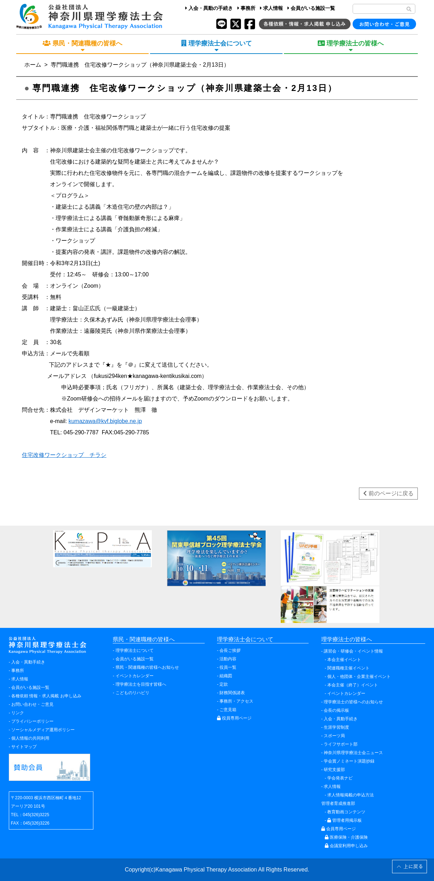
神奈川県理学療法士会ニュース (353, 752)
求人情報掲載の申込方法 (350, 795)
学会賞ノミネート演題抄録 (349, 761)
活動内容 (227, 658)
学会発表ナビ (340, 778)
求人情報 (271, 8)
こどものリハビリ (132, 692)
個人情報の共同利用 (30, 738)
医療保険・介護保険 (346, 837)
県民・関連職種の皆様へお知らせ (147, 667)
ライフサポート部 (341, 744)
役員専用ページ (234, 718)
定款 (223, 684)
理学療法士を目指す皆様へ (141, 684)
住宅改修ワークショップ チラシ (64, 455)
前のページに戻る (388, 493)
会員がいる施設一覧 (311, 8)
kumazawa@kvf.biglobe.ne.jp (105, 421)
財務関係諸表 (232, 692)
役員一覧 (227, 667)
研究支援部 (334, 769)
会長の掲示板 (336, 710)
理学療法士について (135, 650)
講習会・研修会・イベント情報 (353, 651)
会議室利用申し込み (346, 845)
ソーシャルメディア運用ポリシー (43, 729)
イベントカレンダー (135, 675)
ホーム (32, 65)
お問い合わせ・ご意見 (32, 704)
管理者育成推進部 (338, 803)
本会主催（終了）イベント (352, 685)
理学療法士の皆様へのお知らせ (353, 701)
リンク (17, 712)
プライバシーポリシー (32, 721)
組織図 (225, 675)
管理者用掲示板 (344, 820)
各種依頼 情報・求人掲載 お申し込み (46, 695)
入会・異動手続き (28, 662)
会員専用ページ (338, 828)
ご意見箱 (227, 709)
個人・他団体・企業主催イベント (359, 676)
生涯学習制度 (336, 727)
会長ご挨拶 (230, 650)
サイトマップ (24, 746)
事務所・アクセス (236, 701)
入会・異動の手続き (209, 8)
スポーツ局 (334, 735)
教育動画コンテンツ (346, 811)
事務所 (246, 8)
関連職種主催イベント (348, 668)
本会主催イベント (344, 659)
